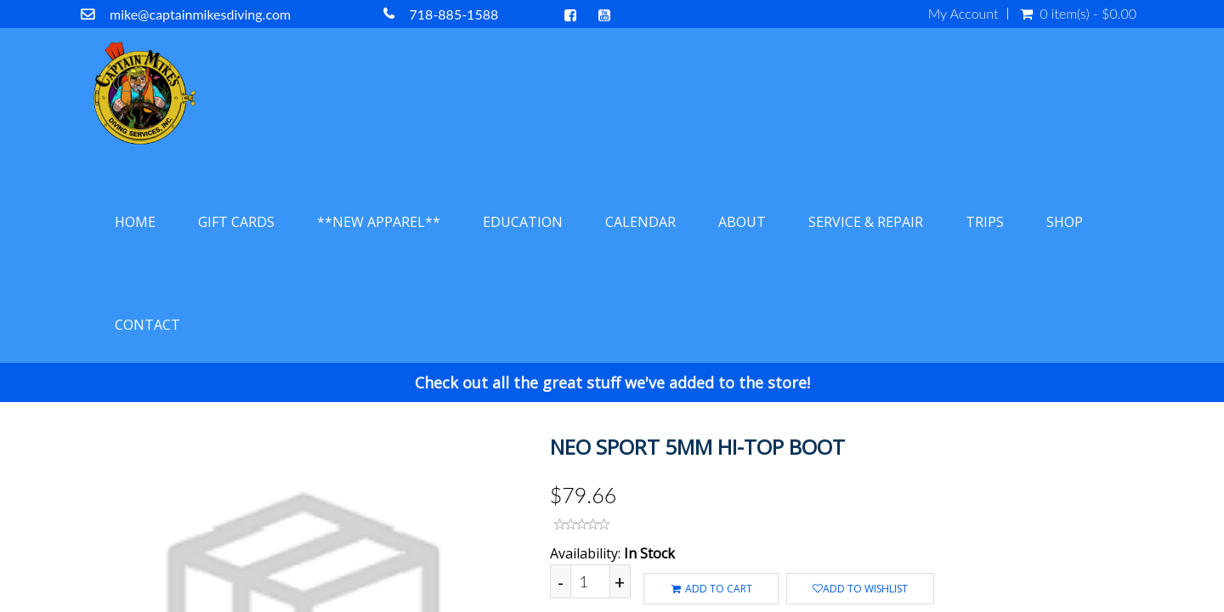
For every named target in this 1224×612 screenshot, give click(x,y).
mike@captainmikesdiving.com (200, 14)
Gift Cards (236, 221)
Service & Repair (865, 221)
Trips (985, 221)
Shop (1064, 221)
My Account (963, 14)
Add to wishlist (860, 588)
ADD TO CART (711, 588)
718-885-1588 (454, 14)
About (742, 221)
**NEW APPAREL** (378, 221)
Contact (147, 324)
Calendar (640, 221)
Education (523, 221)
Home (135, 221)
